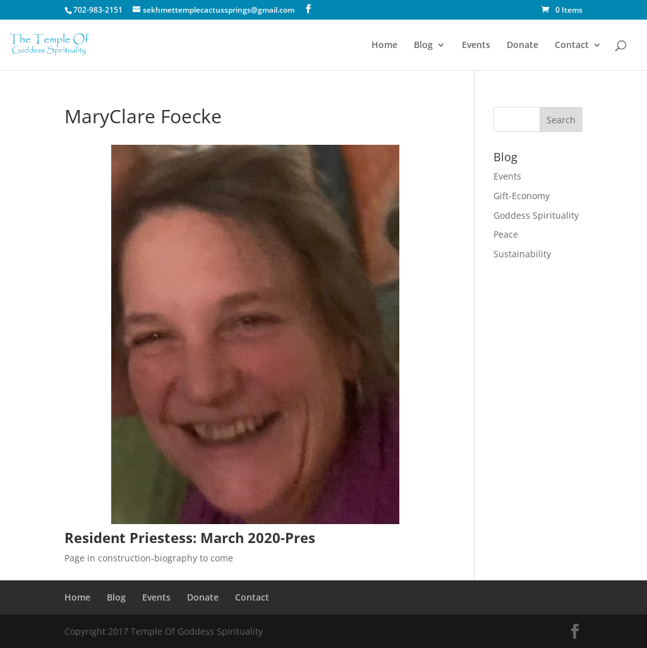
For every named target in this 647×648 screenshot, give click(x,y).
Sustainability (522, 254)
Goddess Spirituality (536, 215)
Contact (572, 45)
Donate (522, 45)
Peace (505, 234)
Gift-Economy (521, 196)
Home (384, 45)
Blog (423, 45)
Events (476, 45)
